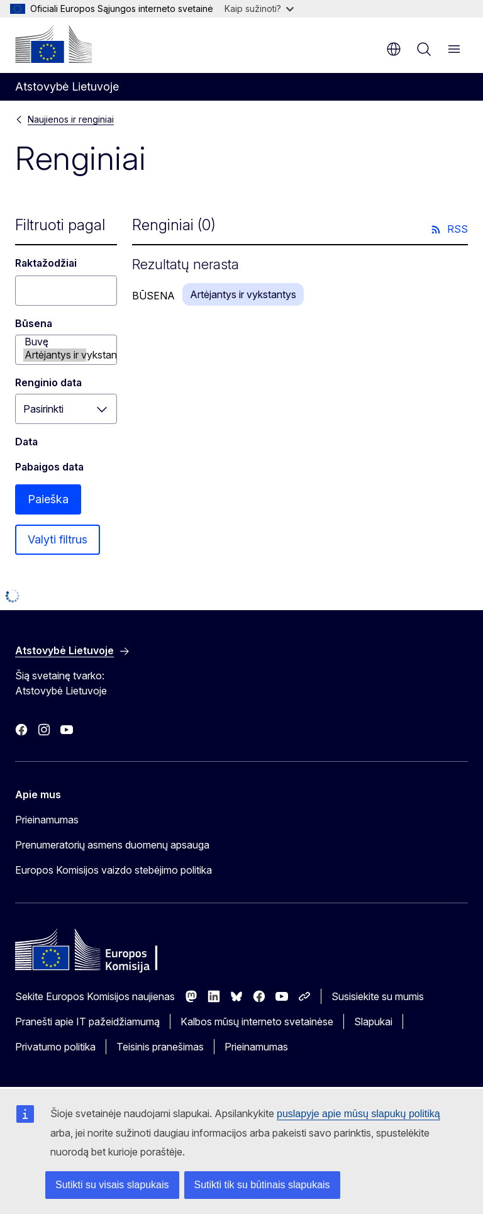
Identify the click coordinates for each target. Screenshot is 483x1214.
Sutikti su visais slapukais (112, 1184)
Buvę (54, 341)
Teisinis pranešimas (160, 1046)
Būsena (33, 323)
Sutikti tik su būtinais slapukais (262, 1184)
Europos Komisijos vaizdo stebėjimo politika (113, 870)
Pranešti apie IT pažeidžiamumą (87, 1021)
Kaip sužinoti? (259, 8)
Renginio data (48, 382)
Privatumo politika (55, 1046)
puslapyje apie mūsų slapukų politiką (358, 1113)
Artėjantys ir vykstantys (54, 355)
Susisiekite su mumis (377, 996)
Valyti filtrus (57, 539)
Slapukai (373, 1021)
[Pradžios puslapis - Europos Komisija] (53, 44)
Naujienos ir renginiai (71, 119)
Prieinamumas (47, 819)
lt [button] (393, 49)
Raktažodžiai (46, 263)
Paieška (48, 499)
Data (26, 441)
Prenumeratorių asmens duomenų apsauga (112, 844)
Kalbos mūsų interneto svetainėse (256, 1021)
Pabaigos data (49, 466)
